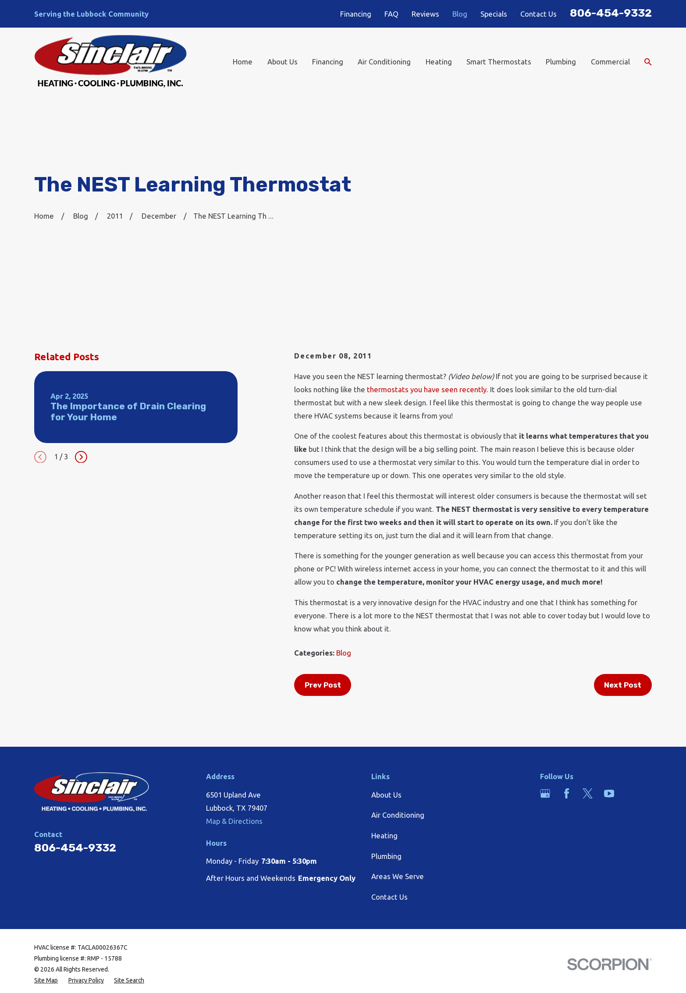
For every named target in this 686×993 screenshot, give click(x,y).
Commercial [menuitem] (610, 61)
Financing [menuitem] (327, 61)
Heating (384, 835)
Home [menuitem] (242, 61)
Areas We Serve (397, 876)
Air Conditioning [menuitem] (384, 61)
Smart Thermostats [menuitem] (498, 61)
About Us (386, 795)
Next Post (622, 685)
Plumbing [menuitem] (561, 61)
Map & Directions (234, 821)
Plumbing (386, 856)
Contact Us (538, 14)
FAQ (391, 14)
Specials (493, 14)
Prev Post (323, 685)
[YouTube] (609, 793)
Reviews (425, 14)
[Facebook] (567, 793)
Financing (355, 14)
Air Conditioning (397, 815)
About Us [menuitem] (282, 61)
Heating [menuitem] (439, 61)
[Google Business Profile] (545, 793)
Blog (459, 14)
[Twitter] (588, 793)
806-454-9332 (611, 13)
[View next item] (81, 457)
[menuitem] (46, 980)
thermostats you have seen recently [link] (427, 389)
